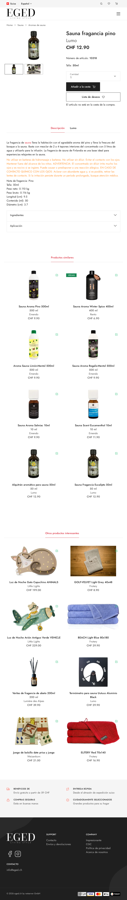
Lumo (71, 40)
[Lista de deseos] (109, 4)
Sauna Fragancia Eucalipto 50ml (93, 485)
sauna (28, 142)
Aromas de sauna (36, 25)
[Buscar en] (101, 4)
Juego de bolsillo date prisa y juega (33, 752)
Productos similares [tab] (62, 257)
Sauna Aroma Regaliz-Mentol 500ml (93, 366)
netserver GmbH (32, 893)
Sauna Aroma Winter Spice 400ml (93, 306)
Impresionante (93, 840)
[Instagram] (18, 853)
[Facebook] (10, 853)
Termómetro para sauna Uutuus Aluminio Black (93, 695)
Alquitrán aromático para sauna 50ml (33, 485)
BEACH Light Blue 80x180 (93, 637)
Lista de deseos (93, 97)
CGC (89, 844)
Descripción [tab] (58, 128)
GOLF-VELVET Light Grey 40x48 (93, 582)
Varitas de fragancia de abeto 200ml (33, 693)
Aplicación (16, 226)
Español (25, 3)
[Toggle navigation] (118, 13)
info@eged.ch (14, 870)
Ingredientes (16, 215)
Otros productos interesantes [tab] (62, 533)
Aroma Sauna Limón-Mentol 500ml (33, 366)
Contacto (51, 840)
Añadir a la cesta (83, 87)
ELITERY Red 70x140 (93, 752)
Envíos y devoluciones (58, 844)
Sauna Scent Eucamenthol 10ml (93, 425)
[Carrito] (116, 4)
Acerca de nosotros (97, 852)
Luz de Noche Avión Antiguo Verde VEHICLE (34, 637)
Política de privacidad (98, 848)
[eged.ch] (21, 14)
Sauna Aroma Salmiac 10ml (34, 425)
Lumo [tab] (73, 128)
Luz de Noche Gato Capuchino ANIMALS (33, 582)
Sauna (20, 25)
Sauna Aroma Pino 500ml (34, 306)
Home (10, 25)
